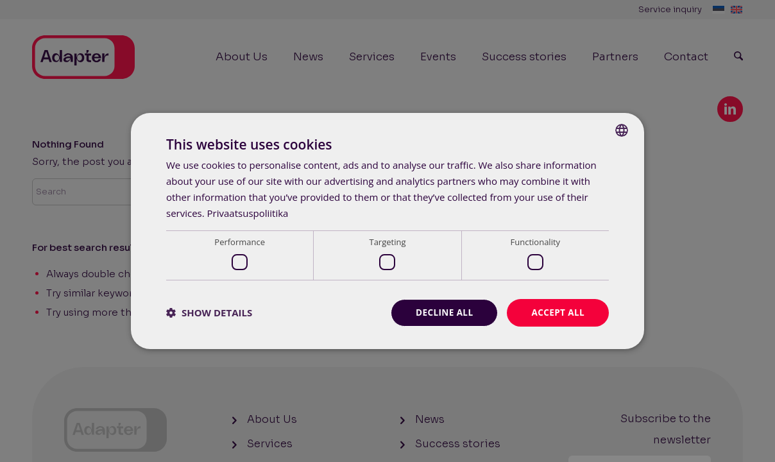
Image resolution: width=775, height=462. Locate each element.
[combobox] (621, 129)
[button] (209, 312)
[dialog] (387, 230)
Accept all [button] (557, 312)
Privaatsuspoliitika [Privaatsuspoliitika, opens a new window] (248, 212)
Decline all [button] (441, 312)
